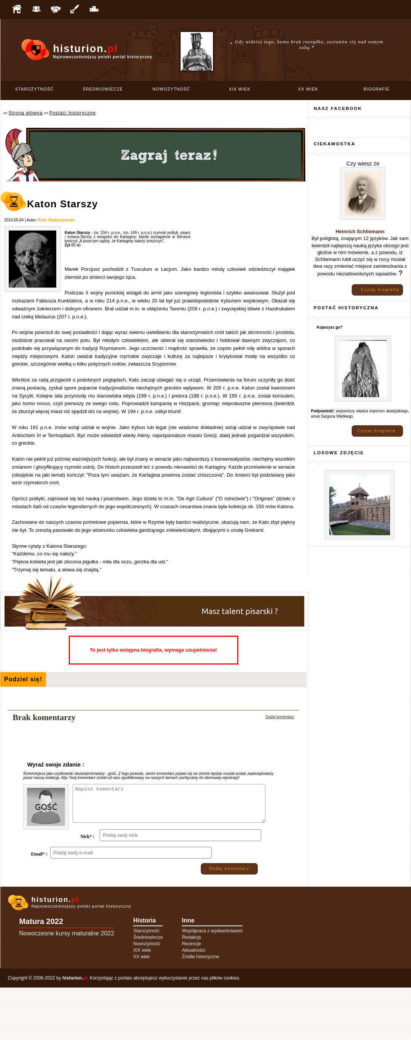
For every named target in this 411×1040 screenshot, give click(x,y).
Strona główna (25, 113)
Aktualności (193, 1002)
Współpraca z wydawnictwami (212, 983)
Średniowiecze (103, 89)
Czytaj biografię (380, 290)
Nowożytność (171, 89)
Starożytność (34, 89)
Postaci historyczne (72, 113)
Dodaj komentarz (279, 717)
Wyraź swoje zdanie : (55, 764)
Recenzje (191, 996)
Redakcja (191, 989)
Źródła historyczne (200, 1009)
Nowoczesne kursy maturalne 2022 (66, 986)
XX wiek (308, 89)
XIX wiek (240, 89)
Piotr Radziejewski (56, 220)
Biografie (376, 89)
